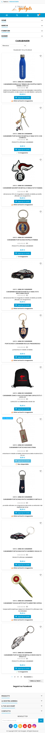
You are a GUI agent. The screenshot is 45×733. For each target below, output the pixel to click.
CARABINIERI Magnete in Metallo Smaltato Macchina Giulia (22, 292)
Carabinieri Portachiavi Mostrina (22, 447)
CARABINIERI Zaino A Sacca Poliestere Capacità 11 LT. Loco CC (22, 396)
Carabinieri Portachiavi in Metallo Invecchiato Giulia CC (22, 656)
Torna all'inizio (36, 681)
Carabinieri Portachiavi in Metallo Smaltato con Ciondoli (22, 137)
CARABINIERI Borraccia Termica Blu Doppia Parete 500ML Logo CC (22, 85)
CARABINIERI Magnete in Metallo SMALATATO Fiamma (22, 188)
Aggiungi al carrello (22, 97)
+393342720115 (14, 2)
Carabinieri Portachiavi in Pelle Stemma (22, 240)
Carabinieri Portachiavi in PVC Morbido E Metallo (22, 499)
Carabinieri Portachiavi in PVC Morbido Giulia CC (22, 551)
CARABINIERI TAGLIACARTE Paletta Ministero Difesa (22, 603)
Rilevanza (14, 46)
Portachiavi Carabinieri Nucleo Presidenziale (22, 344)
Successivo (28, 677)
